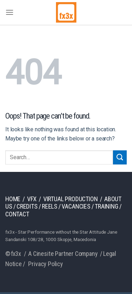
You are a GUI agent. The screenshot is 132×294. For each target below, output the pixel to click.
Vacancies (76, 206)
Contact (17, 214)
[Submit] (120, 157)
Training (106, 206)
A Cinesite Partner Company (63, 253)
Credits (27, 206)
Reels (49, 206)
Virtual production (70, 199)
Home (12, 199)
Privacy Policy (45, 264)
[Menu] (9, 12)
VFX (32, 199)
